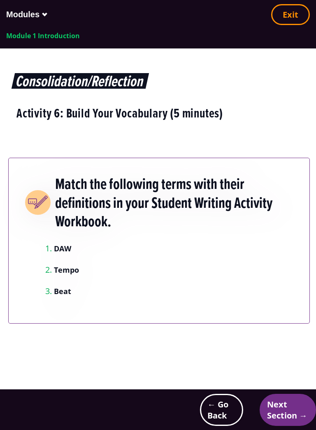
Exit (290, 14)
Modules (23, 14)
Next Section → (287, 410)
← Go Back (217, 410)
